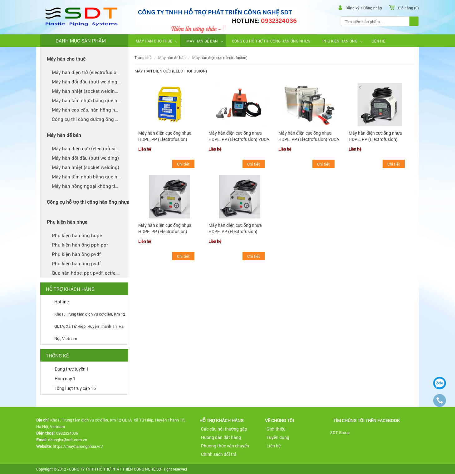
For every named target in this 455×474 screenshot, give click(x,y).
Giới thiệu (276, 429)
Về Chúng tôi (279, 420)
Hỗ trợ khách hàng (221, 420)
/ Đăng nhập (372, 7)
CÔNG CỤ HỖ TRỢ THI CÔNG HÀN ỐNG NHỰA (271, 40)
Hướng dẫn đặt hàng (221, 437)
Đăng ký (352, 7)
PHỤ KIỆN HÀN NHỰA (67, 222)
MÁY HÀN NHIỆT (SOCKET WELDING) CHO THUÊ (91, 91)
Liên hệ (378, 40)
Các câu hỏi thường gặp (224, 429)
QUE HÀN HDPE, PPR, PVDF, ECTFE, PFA (88, 273)
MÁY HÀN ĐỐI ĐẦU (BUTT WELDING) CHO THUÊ (91, 81)
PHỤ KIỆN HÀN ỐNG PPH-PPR (80, 245)
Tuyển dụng (278, 437)
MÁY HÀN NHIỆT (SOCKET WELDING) (85, 167)
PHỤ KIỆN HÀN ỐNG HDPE (77, 235)
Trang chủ (143, 57)
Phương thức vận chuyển (225, 446)
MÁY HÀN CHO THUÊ (154, 40)
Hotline (61, 302)
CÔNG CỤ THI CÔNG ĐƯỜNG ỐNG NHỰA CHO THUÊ (91, 119)
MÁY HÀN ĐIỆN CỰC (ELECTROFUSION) (87, 148)
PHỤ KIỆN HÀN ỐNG (339, 40)
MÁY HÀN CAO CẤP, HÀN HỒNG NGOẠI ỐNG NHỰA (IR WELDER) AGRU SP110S (91, 110)
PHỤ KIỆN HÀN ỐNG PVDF (76, 254)
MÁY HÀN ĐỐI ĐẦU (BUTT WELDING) (85, 158)
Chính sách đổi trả (219, 454)
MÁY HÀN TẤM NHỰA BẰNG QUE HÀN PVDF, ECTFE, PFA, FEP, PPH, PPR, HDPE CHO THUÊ (91, 100)
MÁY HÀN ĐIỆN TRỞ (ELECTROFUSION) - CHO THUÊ (91, 72)
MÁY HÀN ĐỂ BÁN (202, 40)
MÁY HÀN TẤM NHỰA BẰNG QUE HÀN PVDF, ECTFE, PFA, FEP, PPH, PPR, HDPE (91, 176)
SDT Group (340, 432)
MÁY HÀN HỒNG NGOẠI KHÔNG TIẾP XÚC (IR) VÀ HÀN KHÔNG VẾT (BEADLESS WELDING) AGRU (91, 186)
